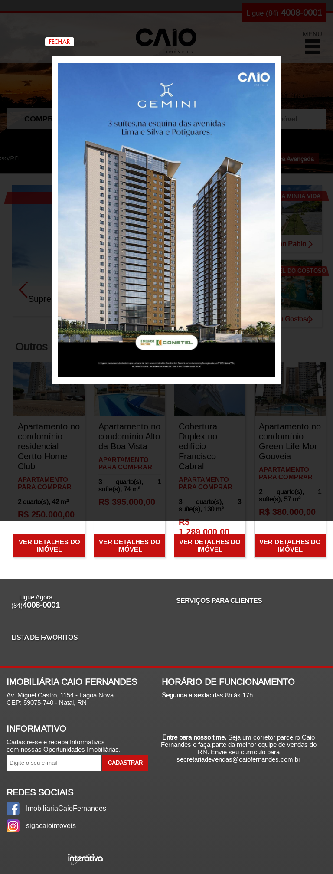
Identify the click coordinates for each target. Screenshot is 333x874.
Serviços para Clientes (219, 600)
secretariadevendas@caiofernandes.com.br (238, 759)
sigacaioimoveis (51, 825)
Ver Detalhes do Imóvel (49, 545)
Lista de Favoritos (44, 637)
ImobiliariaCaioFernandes (64, 808)
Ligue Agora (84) (35, 601)
